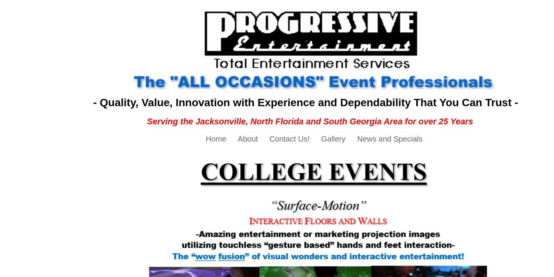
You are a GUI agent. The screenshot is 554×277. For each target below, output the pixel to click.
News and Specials (389, 139)
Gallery (333, 139)
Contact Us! (289, 139)
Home (216, 139)
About (248, 139)
